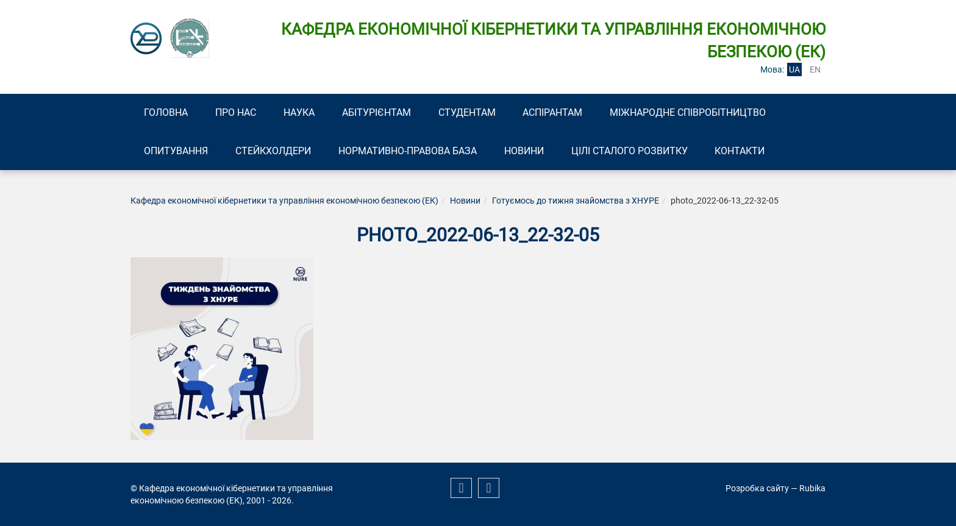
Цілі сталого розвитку (632, 151)
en (815, 69)
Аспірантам (557, 112)
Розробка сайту (757, 488)
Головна (166, 112)
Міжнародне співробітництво (693, 112)
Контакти (744, 151)
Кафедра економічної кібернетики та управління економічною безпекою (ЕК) (284, 201)
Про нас (236, 112)
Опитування (176, 151)
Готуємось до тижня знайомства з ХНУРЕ (575, 201)
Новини (526, 151)
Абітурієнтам (378, 112)
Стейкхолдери (274, 151)
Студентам (470, 112)
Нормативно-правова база (409, 151)
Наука (300, 112)
